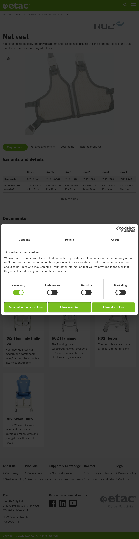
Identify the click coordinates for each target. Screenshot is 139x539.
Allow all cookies (114, 307)
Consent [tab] (24, 239)
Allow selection (69, 307)
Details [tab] (69, 239)
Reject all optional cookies (26, 307)
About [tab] (115, 239)
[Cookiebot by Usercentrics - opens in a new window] (119, 229)
